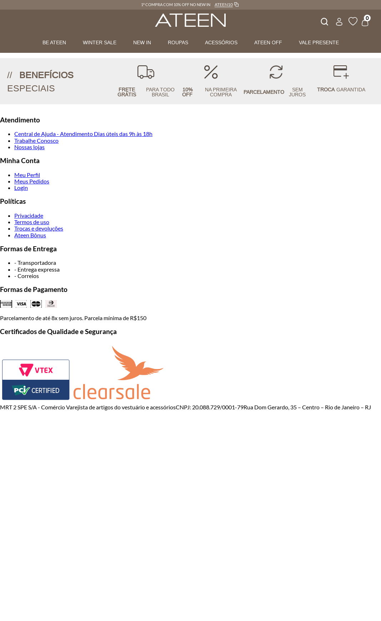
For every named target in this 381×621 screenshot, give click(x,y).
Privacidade (28, 215)
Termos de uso (31, 221)
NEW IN (142, 42)
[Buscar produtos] (323, 20)
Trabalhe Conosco (36, 140)
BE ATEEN (54, 42)
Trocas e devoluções (38, 228)
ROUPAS (178, 42)
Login (21, 187)
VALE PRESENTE (319, 42)
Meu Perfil (27, 174)
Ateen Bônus (30, 235)
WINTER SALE (99, 42)
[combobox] (324, 20)
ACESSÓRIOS (221, 42)
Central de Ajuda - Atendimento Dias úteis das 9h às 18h (83, 133)
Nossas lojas (29, 146)
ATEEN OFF (268, 42)
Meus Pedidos (31, 181)
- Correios (26, 275)
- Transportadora (35, 262)
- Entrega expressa (37, 269)
